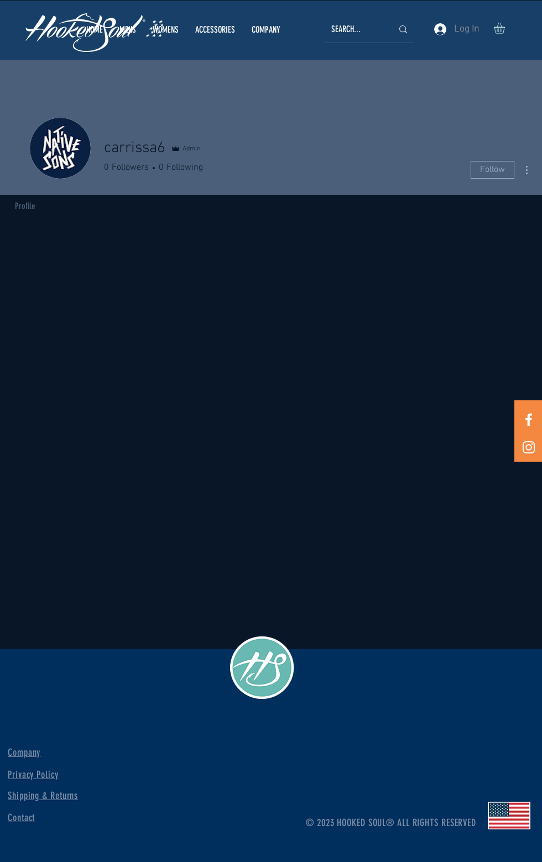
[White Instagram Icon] (528, 447)
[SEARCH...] (353, 30)
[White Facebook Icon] (528, 419)
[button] (127, 29)
